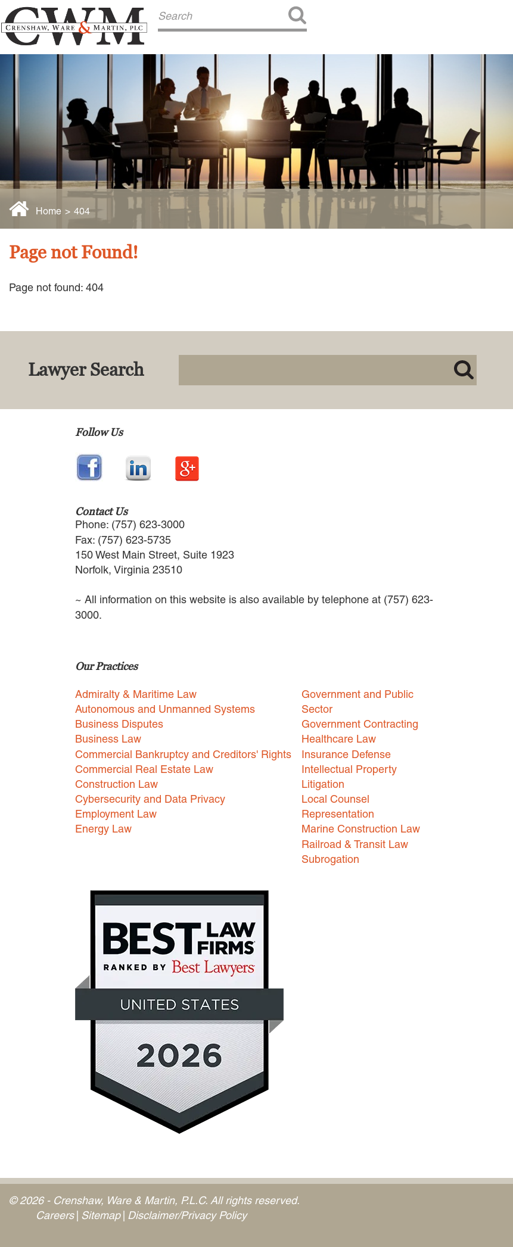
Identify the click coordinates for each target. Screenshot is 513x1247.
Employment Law (116, 814)
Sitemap (100, 1215)
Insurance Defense (346, 754)
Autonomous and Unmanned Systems (165, 709)
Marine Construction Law (360, 828)
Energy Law (103, 828)
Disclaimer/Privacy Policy (187, 1215)
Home (48, 211)
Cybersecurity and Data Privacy (150, 799)
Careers (55, 1215)
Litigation (322, 784)
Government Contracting (359, 724)
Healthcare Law (338, 738)
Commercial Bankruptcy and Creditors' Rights (183, 754)
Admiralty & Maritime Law (136, 694)
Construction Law (116, 784)
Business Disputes (119, 724)
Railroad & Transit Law (354, 844)
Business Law (108, 738)
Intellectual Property (349, 769)
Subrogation (330, 859)
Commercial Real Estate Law (144, 769)
